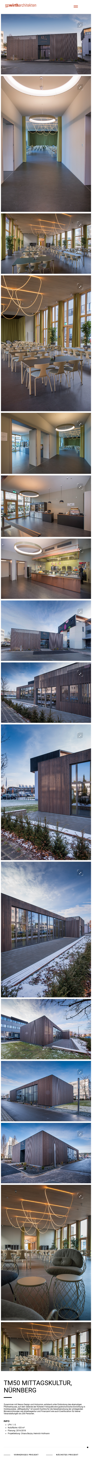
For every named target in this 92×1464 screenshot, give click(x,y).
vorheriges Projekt (26, 1455)
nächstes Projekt (67, 1455)
